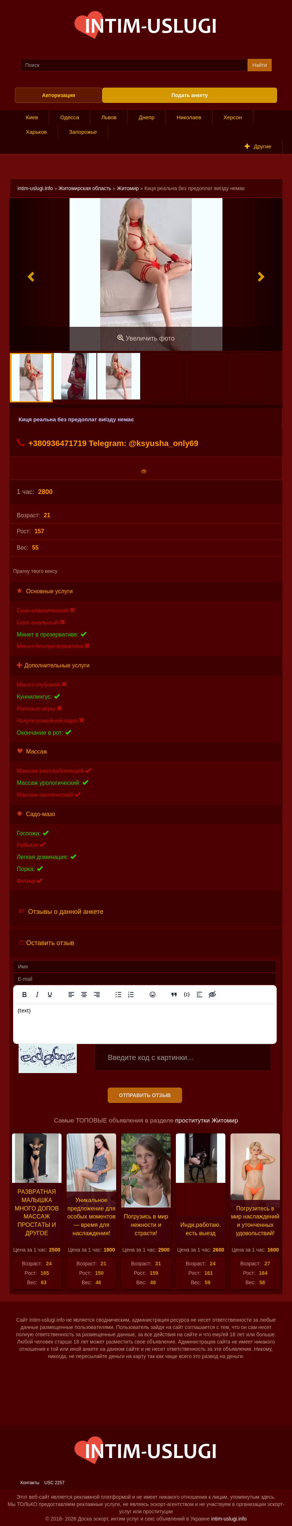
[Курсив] (37, 994)
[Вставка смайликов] (152, 994)
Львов (109, 117)
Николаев (189, 117)
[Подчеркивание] (50, 994)
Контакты (29, 1482)
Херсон (233, 117)
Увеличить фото (145, 338)
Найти (259, 65)
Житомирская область (85, 188)
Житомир (128, 188)
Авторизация (58, 95)
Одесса (69, 117)
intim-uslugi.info (35, 188)
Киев (32, 117)
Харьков (36, 132)
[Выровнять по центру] (84, 994)
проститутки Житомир (206, 1120)
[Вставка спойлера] (199, 994)
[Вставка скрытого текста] (212, 994)
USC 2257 (54, 1482)
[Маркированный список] (118, 994)
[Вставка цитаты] (174, 994)
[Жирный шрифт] (24, 994)
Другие (258, 146)
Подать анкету (189, 95)
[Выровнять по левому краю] (71, 994)
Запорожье (83, 132)
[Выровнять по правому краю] (97, 994)
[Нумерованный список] (131, 994)
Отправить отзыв (145, 1095)
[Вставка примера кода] (187, 994)
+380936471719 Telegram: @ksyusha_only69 (107, 443)
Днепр (146, 117)
